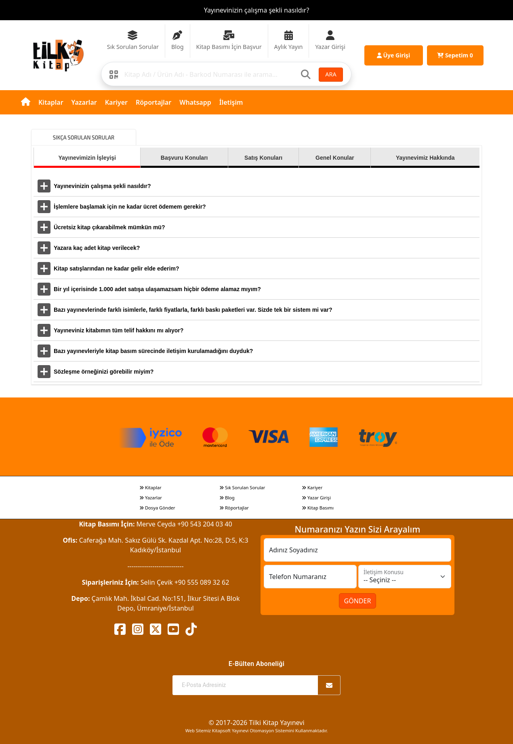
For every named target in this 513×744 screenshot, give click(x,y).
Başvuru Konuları (184, 157)
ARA (330, 74)
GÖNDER (357, 600)
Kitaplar (50, 102)
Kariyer (116, 102)
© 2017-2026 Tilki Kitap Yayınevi (256, 722)
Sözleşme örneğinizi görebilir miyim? (103, 371)
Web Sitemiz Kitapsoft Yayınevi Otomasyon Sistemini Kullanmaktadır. (256, 730)
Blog (227, 498)
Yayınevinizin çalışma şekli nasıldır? (256, 10)
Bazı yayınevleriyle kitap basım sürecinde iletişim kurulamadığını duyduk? (153, 351)
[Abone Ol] (329, 685)
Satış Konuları (263, 157)
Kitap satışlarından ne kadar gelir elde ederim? (116, 268)
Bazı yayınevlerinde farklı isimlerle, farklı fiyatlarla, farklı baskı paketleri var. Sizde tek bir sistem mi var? (193, 309)
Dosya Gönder (157, 508)
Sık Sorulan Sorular (242, 487)
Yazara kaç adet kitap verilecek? (97, 248)
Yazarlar (84, 102)
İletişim (231, 102)
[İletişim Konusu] (404, 576)
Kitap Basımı (318, 508)
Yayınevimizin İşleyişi (87, 157)
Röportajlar (153, 102)
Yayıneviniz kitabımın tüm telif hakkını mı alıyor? (118, 330)
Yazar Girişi (316, 498)
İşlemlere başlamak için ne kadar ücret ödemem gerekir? (130, 206)
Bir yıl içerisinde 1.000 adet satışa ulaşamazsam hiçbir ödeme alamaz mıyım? (157, 289)
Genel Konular (334, 157)
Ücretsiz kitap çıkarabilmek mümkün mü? (109, 227)
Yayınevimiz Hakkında (425, 157)
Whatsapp (195, 102)
